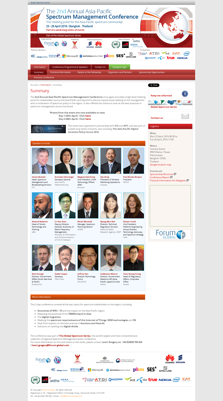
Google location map (160, 164)
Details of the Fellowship (89, 72)
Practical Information (60, 72)
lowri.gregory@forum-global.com (50, 345)
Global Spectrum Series (40, 3)
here (88, 115)
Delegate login (120, 67)
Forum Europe (48, 389)
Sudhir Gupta (61, 274)
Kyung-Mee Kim (107, 221)
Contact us (157, 117)
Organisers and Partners (120, 72)
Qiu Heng (104, 177)
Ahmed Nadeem (40, 221)
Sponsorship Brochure (163, 174)
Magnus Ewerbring (86, 177)
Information (39, 67)
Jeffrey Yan (83, 274)
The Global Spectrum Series (74, 335)
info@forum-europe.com (71, 396)
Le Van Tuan (60, 221)
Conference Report (161, 177)
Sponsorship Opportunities (152, 72)
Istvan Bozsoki (38, 177)
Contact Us (100, 67)
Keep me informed (161, 95)
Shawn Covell (129, 221)
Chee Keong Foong (132, 274)
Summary (38, 72)
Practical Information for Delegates (169, 180)
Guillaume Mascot (109, 274)
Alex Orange (38, 274)
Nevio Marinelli (85, 221)
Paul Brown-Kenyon (132, 177)
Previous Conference (44, 77)
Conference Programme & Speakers (70, 67)
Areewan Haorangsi (64, 177)
